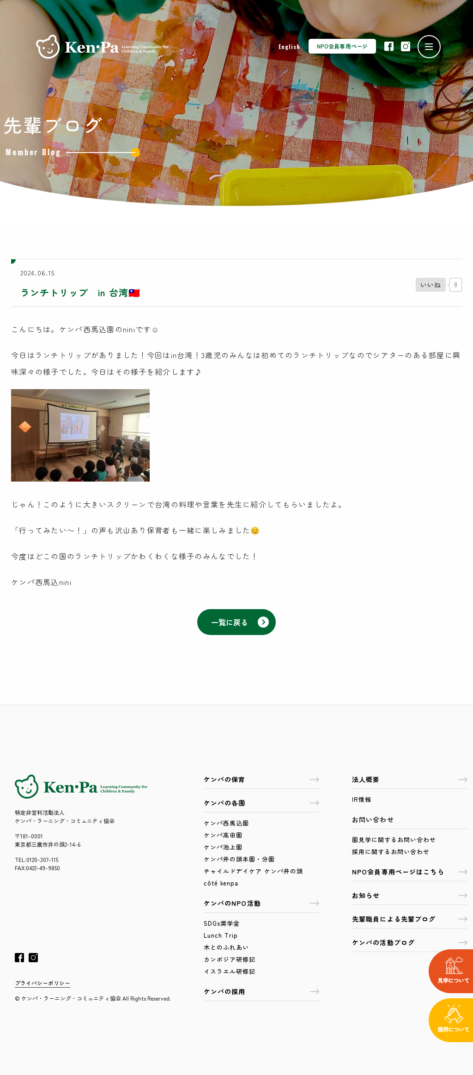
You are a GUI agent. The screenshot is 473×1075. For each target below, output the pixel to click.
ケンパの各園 (261, 802)
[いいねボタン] (431, 285)
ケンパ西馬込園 (226, 822)
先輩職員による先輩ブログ (409, 918)
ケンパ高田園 (223, 835)
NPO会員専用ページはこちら (409, 871)
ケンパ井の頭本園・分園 (239, 859)
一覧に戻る (240, 622)
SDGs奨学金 (222, 923)
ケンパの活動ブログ (409, 942)
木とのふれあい (226, 947)
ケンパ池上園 (223, 847)
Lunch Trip (221, 935)
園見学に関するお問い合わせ (394, 839)
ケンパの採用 (261, 991)
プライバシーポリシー (42, 983)
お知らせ (409, 895)
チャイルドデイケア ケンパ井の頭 (253, 871)
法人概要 (409, 779)
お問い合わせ (373, 819)
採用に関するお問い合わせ (391, 851)
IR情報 (361, 799)
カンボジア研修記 (229, 959)
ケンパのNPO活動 (261, 903)
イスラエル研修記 (229, 971)
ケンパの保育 (261, 779)
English (289, 46)
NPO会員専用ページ (342, 46)
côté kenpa (221, 883)
